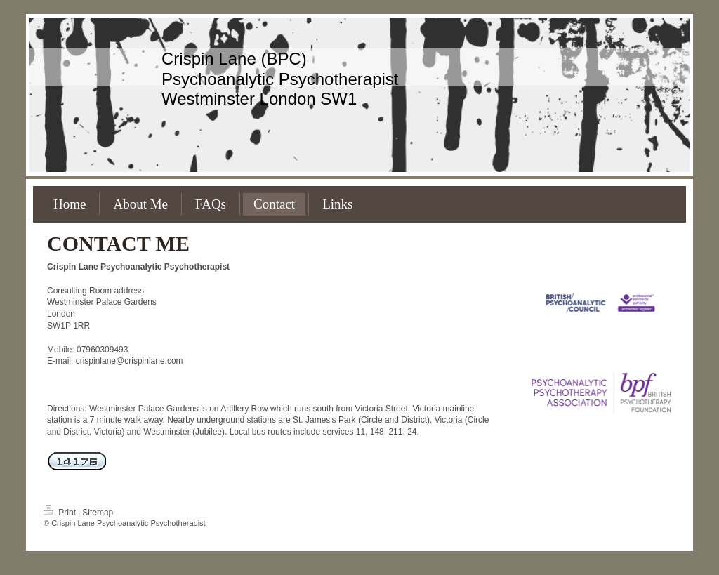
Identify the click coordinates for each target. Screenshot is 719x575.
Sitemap (97, 512)
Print (61, 512)
